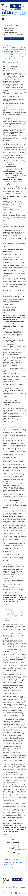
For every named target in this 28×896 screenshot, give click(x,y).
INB (22, 868)
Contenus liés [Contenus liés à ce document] (14, 38)
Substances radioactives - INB (12, 868)
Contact (4, 885)
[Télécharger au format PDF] (11, 62)
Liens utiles (22, 887)
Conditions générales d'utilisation (10, 887)
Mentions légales (12, 885)
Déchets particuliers (9, 862)
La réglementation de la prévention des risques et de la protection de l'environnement (13, 10)
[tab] (3, 19)
